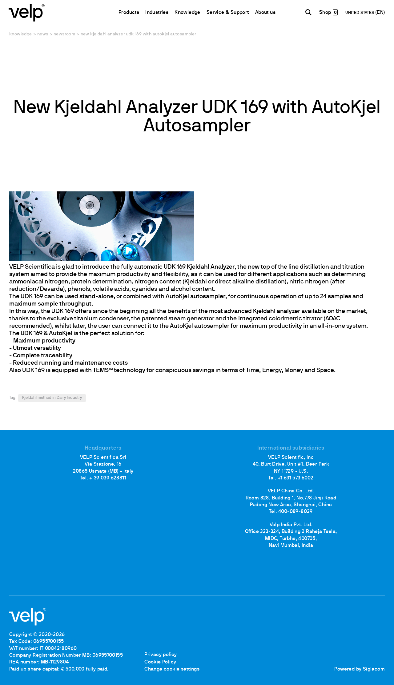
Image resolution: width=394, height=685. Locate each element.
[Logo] (27, 12)
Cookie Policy (160, 662)
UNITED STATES (360, 13)
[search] (308, 13)
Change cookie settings (171, 669)
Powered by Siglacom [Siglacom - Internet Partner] (359, 669)
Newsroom (64, 34)
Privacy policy (160, 655)
